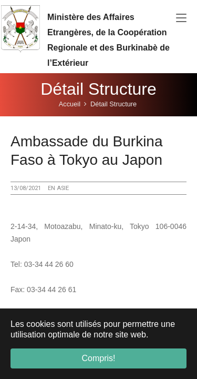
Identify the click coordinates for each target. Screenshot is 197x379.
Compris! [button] (98, 358)
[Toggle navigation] (181, 18)
